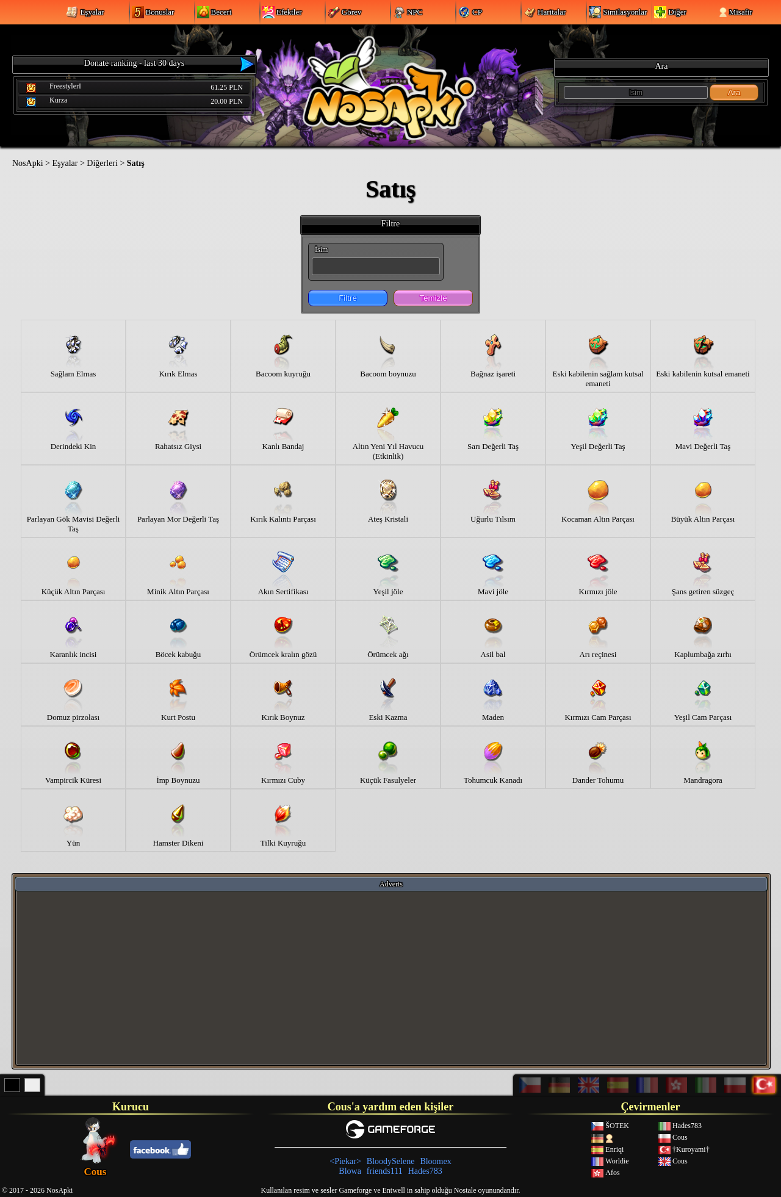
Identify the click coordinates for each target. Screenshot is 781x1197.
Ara (734, 92)
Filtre (348, 298)
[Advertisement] (391, 977)
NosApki (27, 163)
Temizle (433, 298)
